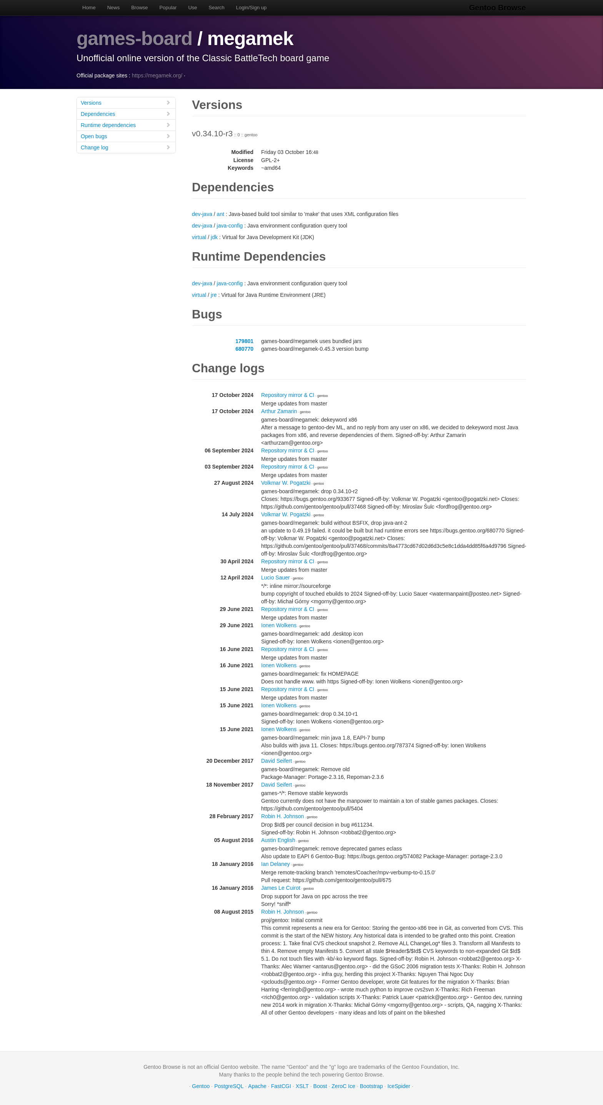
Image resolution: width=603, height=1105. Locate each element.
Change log (126, 147)
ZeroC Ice (343, 1086)
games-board (135, 38)
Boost (320, 1086)
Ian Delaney (275, 864)
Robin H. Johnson (282, 816)
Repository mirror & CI (287, 395)
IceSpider (398, 1086)
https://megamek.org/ (157, 75)
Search (217, 7)
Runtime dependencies (126, 124)
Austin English (278, 840)
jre (214, 294)
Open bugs (126, 135)
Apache (257, 1086)
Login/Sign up (251, 7)
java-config (230, 225)
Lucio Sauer (275, 577)
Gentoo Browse (498, 7)
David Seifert (276, 760)
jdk (214, 237)
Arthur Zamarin (279, 411)
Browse (139, 7)
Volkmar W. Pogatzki (285, 482)
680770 (244, 348)
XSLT (302, 1086)
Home (89, 7)
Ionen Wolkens (279, 625)
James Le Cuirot (280, 887)
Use (192, 7)
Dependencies (126, 113)
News (113, 7)
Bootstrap (371, 1086)
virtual (199, 237)
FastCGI (281, 1086)
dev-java (202, 214)
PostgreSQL (228, 1086)
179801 (244, 341)
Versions (126, 102)
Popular (168, 7)
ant (220, 214)
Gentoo (201, 1086)
